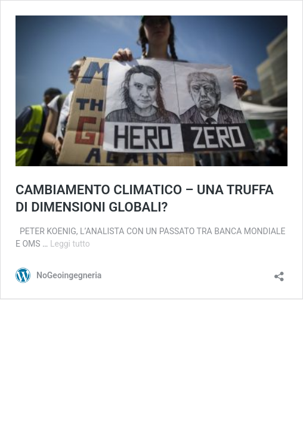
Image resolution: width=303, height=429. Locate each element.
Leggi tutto (70, 243)
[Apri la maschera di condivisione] (279, 272)
